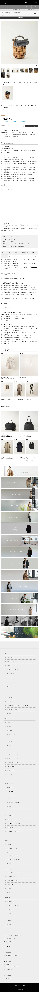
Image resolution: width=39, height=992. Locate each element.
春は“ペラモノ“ (37, 500)
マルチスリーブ (10, 844)
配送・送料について (9, 941)
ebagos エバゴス (9, 12)
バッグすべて (17, 12)
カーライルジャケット (12, 697)
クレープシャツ (10, 738)
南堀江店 (25, 225)
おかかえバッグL (11, 909)
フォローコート (11, 819)
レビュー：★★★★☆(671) (7, 436)
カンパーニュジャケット (13, 694)
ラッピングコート (11, 661)
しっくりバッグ (11, 913)
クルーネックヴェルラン (6, 399)
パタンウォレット (11, 657)
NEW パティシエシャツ (12, 734)
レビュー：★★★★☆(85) (19, 458)
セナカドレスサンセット (13, 872)
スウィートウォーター (18, 399)
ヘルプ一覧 (7, 946)
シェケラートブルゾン (12, 709)
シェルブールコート (5, 457)
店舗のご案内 (7, 961)
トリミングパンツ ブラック (14, 799)
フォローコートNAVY (18, 457)
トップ (2, 12)
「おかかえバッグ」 (5, 435)
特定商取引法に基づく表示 (11, 967)
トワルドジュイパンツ (30, 399)
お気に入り (12, 7)
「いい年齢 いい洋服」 (37, 492)
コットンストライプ (12, 730)
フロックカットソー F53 (13, 856)
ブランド (28, 7)
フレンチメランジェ (12, 848)
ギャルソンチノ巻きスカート (14, 802)
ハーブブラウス (23, 378)
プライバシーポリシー (10, 969)
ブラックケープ (10, 884)
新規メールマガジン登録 (10, 955)
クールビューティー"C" (13, 754)
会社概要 (6, 964)
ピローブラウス (10, 722)
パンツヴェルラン (11, 787)
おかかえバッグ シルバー (13, 669)
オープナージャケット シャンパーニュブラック (19, 705)
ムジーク (31, 225)
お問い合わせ (7, 978)
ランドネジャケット (12, 701)
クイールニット (11, 774)
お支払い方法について (10, 938)
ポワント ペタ (10, 665)
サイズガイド (7, 944)
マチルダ (9, 888)
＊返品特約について (6, 274)
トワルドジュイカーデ (12, 762)
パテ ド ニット (10, 770)
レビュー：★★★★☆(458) (26, 436)
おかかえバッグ (11, 901)
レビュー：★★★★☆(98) (7, 458)
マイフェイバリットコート (13, 823)
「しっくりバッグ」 (24, 435)
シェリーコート (11, 827)
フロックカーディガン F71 (13, 860)
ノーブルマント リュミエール (14, 831)
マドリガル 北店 (18, 225)
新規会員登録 (7, 952)
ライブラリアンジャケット (31, 457)
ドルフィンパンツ (11, 795)
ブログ (3, 7)
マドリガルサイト (9, 975)
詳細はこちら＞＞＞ (6, 320)
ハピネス (9, 920)
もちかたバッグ (11, 917)
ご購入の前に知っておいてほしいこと (14, 935)
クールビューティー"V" (13, 758)
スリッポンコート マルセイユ (8, 378)
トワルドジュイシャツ (12, 742)
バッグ (12, 241)
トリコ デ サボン (11, 766)
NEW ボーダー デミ (12, 852)
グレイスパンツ (11, 876)
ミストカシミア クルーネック (14, 677)
